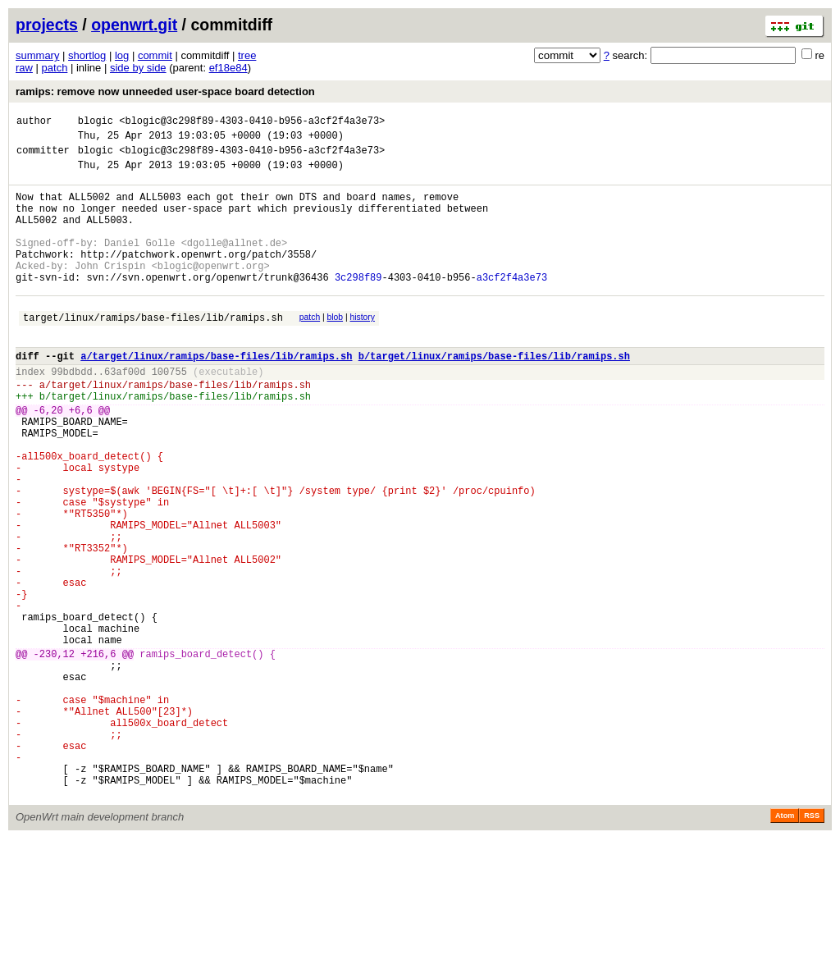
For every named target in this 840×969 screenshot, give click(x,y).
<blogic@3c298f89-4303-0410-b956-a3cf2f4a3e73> (252, 123)
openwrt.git (134, 25)
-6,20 (48, 459)
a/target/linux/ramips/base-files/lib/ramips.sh (216, 395)
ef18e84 (228, 68)
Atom (784, 946)
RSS (811, 946)
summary (37, 55)
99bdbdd (71, 413)
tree (247, 55)
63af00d (124, 413)
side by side (138, 68)
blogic (95, 123)
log (122, 55)
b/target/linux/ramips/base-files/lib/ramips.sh (494, 395)
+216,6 (98, 754)
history (361, 349)
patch (55, 68)
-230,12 (54, 754)
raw (24, 68)
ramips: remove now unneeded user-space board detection (165, 91)
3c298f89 (358, 306)
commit (155, 55)
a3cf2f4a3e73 (512, 306)
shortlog (87, 55)
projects (47, 25)
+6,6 (81, 459)
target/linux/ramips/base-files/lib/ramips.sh (153, 352)
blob (335, 349)
